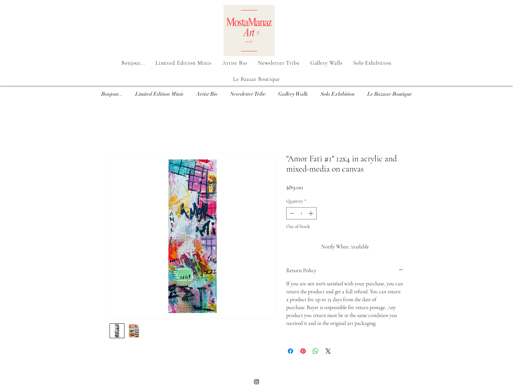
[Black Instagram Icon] (256, 381)
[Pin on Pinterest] (303, 351)
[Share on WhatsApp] (316, 351)
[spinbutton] (301, 213)
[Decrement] (291, 213)
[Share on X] (328, 351)
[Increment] (311, 213)
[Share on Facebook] (290, 351)
